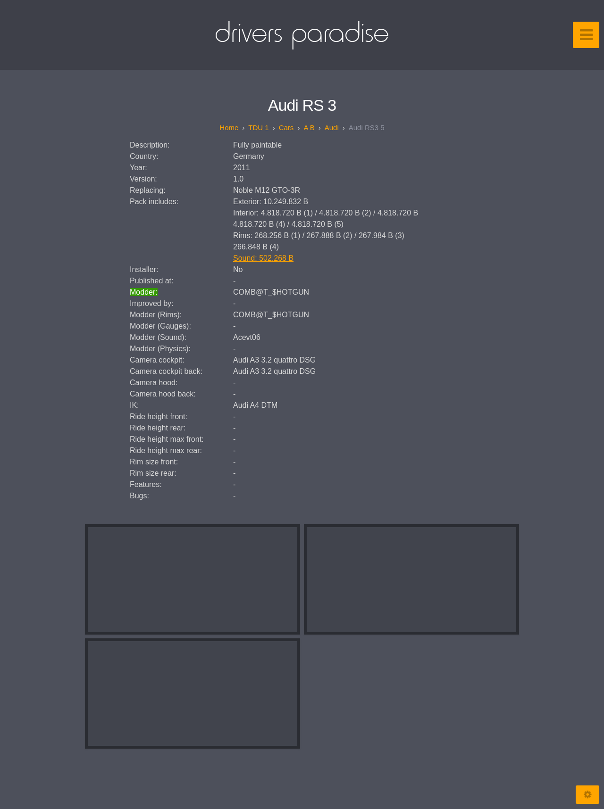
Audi (332, 128)
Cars (286, 128)
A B (308, 128)
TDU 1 (258, 128)
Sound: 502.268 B (263, 258)
